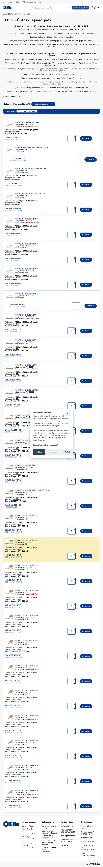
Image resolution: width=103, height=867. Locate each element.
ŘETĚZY (25, 831)
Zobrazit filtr (15, 96)
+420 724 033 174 (88, 850)
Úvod (5, 14)
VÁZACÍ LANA (27, 829)
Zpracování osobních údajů (50, 848)
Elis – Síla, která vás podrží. (49, 827)
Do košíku (86, 138)
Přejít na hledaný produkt (43, 104)
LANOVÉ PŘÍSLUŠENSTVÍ (28, 837)
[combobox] (41, 8)
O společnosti (47, 835)
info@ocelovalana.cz (34, 2)
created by (91, 864)
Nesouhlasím (53, 452)
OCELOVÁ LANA (28, 826)
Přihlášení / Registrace (80, 8)
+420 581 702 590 (12, 2)
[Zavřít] (67, 413)
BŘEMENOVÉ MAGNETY (27, 844)
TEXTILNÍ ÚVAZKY (14, 14)
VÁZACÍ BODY (27, 847)
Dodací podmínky (48, 840)
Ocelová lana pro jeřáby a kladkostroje (50, 832)
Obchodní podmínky (49, 838)
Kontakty (45, 851)
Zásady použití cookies (47, 844)
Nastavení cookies (67, 452)
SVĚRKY (25, 841)
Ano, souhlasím (39, 452)
